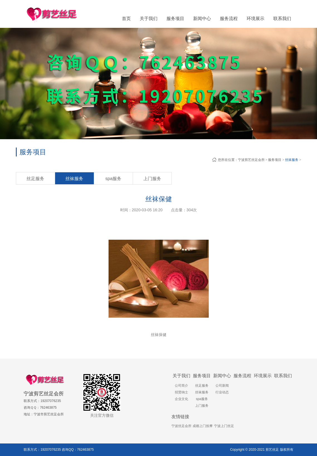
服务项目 (274, 160)
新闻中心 (222, 375)
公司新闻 (222, 386)
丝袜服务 (291, 160)
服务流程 (242, 375)
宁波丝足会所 (181, 426)
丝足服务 (35, 178)
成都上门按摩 (203, 426)
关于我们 (181, 375)
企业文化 (181, 399)
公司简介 (181, 386)
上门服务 (152, 178)
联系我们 (283, 375)
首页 (126, 18)
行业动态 (222, 392)
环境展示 (263, 375)
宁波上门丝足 (224, 426)
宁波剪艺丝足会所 (251, 160)
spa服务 (113, 178)
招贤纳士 (181, 392)
